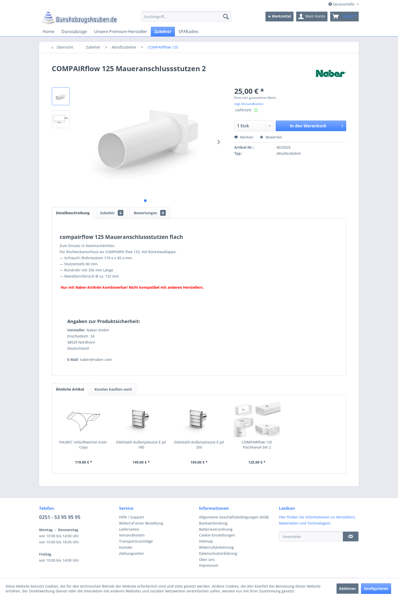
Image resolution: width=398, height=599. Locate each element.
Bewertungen (150, 213)
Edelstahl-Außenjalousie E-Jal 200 (199, 445)
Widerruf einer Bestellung (141, 523)
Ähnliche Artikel (70, 389)
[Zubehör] (163, 31)
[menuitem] (186, 16)
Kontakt (125, 547)
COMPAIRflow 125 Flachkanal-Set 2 (257, 445)
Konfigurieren (376, 588)
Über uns (207, 559)
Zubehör (111, 212)
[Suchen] (226, 16)
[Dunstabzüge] (74, 31)
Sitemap (206, 541)
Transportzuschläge (136, 541)
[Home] (48, 31)
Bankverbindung (213, 523)
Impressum (208, 565)
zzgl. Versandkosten (248, 104)
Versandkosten (132, 535)
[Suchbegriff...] (186, 16)
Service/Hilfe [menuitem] (341, 4)
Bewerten (271, 137)
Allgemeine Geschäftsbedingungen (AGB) (234, 517)
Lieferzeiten (129, 529)
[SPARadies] (188, 31)
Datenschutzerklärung (218, 553)
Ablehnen (347, 588)
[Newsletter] (311, 536)
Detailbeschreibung (73, 212)
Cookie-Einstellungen (217, 535)
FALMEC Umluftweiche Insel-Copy (83, 445)
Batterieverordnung (216, 529)
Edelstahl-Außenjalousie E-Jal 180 (141, 445)
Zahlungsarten (131, 553)
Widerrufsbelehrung (216, 547)
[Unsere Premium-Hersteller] (121, 31)
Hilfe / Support (131, 517)
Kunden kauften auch (113, 389)
